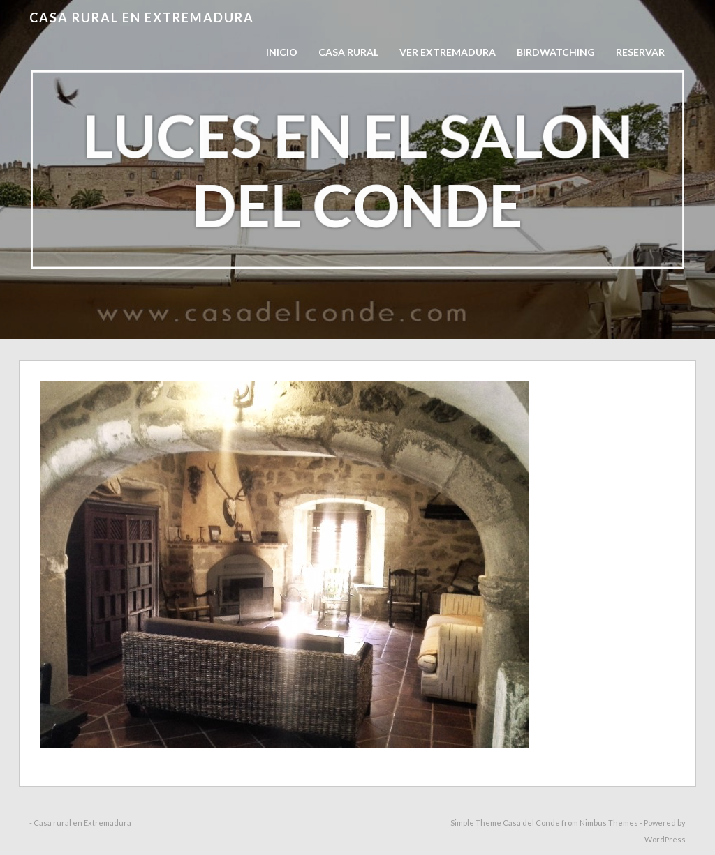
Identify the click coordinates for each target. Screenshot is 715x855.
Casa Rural (348, 52)
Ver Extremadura (447, 52)
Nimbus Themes (609, 822)
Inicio (281, 52)
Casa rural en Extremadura (141, 17)
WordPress (665, 839)
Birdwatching (556, 52)
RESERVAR (640, 52)
